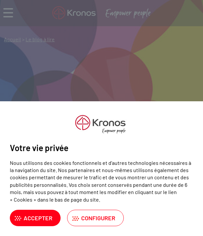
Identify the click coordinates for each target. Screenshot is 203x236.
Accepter (38, 218)
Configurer (98, 218)
